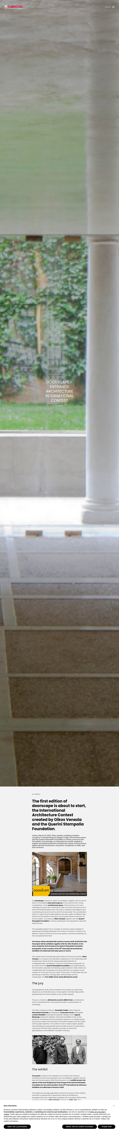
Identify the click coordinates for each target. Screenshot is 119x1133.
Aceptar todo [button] (107, 1127)
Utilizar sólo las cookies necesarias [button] (79, 1127)
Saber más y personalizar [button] (17, 1127)
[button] (114, 1106)
